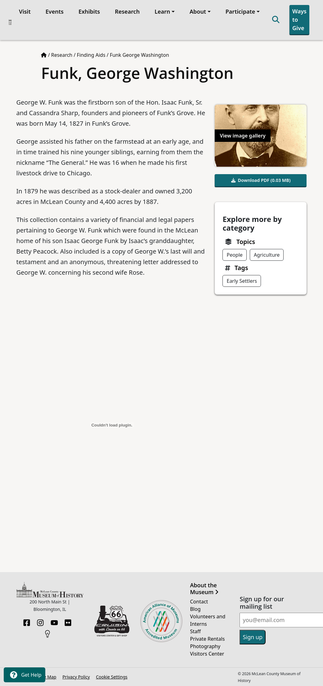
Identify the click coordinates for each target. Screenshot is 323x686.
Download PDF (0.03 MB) (261, 180)
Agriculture (267, 254)
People (234, 254)
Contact (199, 601)
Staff (195, 631)
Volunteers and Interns (207, 620)
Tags (241, 268)
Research (127, 11)
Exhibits (89, 11)
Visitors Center (207, 653)
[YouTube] (54, 620)
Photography (205, 646)
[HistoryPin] (47, 632)
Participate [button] (240, 11)
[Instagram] (40, 620)
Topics (245, 241)
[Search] (276, 20)
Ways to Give (299, 19)
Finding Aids (91, 55)
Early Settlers (242, 281)
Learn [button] (162, 11)
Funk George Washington (139, 55)
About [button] (198, 11)
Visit (25, 11)
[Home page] (44, 55)
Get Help (24, 674)
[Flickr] (68, 620)
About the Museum (204, 588)
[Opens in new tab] (112, 620)
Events (55, 11)
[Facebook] (26, 620)
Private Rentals (207, 638)
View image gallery (242, 135)
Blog (195, 609)
